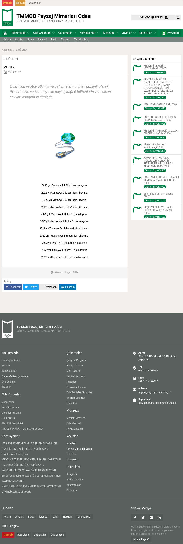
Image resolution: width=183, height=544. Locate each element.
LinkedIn (68, 287)
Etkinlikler (147, 33)
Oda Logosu (57, 534)
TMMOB (6, 387)
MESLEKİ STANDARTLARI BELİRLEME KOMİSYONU (30, 443)
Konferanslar (73, 485)
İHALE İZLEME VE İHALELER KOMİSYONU (25, 448)
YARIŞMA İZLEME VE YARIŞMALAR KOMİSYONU (29, 470)
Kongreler (71, 474)
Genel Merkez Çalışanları (15, 376)
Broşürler (71, 454)
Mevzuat (110, 33)
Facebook (13, 287)
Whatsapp (49, 287)
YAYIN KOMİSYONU (12, 481)
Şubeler (6, 365)
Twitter (31, 287)
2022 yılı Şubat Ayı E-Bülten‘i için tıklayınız (64, 192)
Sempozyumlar (74, 479)
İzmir (54, 39)
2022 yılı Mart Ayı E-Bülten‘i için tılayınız (65, 199)
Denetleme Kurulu (11, 412)
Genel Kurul (8, 401)
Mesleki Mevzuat (75, 418)
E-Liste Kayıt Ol (141, 539)
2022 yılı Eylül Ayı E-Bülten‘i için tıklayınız (64, 242)
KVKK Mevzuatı (74, 428)
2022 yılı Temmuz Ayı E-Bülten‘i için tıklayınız (64, 228)
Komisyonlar (89, 33)
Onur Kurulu (8, 418)
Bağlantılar (35, 2)
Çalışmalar (67, 33)
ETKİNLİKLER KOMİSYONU (16, 491)
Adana (7, 39)
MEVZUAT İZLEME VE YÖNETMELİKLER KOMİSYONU (31, 459)
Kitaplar (70, 443)
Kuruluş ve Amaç (11, 360)
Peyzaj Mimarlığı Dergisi (79, 448)
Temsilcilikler (81, 39)
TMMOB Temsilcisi (12, 423)
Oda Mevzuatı (74, 423)
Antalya (19, 39)
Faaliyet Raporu (75, 365)
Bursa (31, 39)
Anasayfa (7, 49)
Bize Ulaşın (23, 534)
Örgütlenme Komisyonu (15, 454)
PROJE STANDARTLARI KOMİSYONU (22, 428)
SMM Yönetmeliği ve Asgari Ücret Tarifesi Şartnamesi (31, 475)
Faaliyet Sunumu (75, 376)
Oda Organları (44, 33)
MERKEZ (9, 67)
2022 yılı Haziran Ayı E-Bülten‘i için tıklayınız (64, 221)
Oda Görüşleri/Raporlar (79, 392)
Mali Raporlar (73, 371)
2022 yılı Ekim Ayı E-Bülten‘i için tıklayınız (65, 250)
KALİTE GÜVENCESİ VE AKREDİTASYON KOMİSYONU (31, 486)
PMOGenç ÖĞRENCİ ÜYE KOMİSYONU (23, 464)
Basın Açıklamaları (76, 387)
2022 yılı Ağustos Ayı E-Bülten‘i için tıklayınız (65, 235)
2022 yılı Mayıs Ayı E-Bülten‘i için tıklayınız (64, 214)
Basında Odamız (75, 397)
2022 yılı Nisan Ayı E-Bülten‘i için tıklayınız (64, 207)
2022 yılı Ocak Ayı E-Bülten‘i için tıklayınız (65, 185)
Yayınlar (129, 33)
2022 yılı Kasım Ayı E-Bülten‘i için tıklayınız (65, 257)
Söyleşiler (71, 490)
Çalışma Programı (76, 360)
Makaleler (71, 459)
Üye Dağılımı (9, 381)
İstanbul (42, 39)
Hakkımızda (20, 33)
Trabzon (65, 39)
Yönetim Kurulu (10, 407)
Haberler (71, 381)
